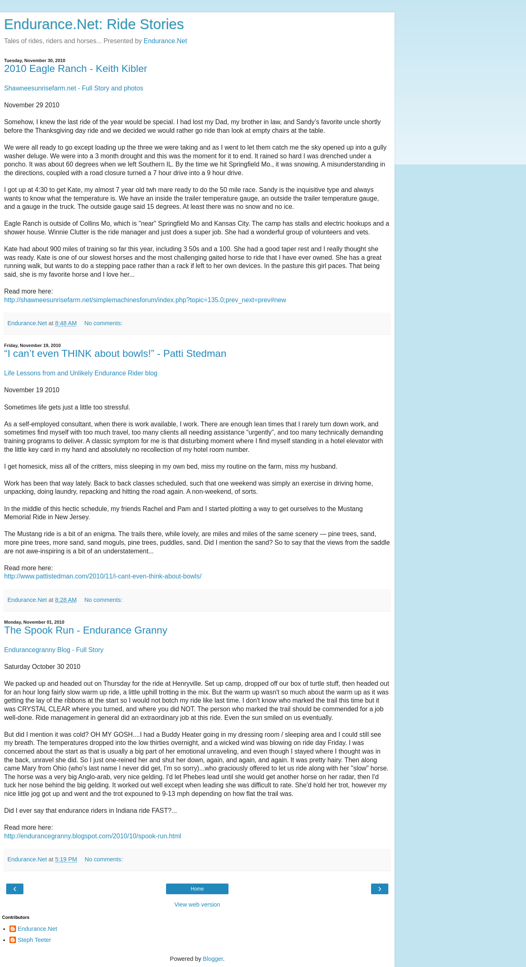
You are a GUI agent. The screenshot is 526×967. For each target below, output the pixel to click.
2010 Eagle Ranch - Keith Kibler (75, 68)
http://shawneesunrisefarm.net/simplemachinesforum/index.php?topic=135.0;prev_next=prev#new (145, 299)
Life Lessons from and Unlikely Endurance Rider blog (80, 373)
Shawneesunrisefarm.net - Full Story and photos (73, 88)
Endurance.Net (165, 40)
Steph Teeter (34, 940)
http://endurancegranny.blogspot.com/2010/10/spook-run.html (92, 836)
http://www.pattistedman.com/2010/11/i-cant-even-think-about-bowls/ (102, 576)
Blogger (213, 958)
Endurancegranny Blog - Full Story (54, 649)
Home (197, 889)
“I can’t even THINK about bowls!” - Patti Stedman (115, 353)
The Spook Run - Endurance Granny (85, 630)
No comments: (103, 323)
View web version (197, 904)
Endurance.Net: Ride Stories (94, 24)
